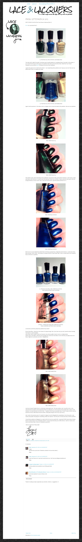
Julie (30, 447)
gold (41, 440)
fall (40, 440)
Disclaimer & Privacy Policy (47, 4)
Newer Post (28, 533)
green (44, 440)
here (38, 65)
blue (29, 440)
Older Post (74, 533)
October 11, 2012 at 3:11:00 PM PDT (46, 464)
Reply (30, 452)
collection (32, 440)
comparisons (37, 440)
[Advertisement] (51, 523)
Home (28, 4)
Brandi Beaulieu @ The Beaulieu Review (37, 472)
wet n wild (47, 440)
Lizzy (30, 456)
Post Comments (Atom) (35, 535)
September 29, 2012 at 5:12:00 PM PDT (39, 456)
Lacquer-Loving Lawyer (34, 464)
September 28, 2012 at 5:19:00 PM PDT (39, 447)
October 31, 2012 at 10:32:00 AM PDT (53, 472)
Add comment (29, 478)
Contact (34, 4)
